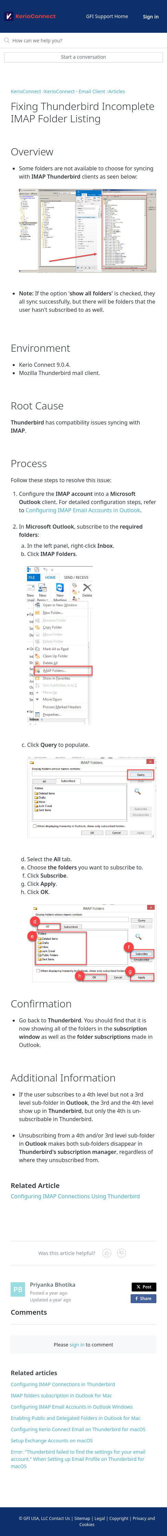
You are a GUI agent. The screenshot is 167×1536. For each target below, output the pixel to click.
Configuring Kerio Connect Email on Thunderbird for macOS (78, 1429)
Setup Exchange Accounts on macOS (52, 1440)
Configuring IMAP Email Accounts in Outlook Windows (72, 1407)
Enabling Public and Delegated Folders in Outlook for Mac (76, 1418)
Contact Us (59, 1518)
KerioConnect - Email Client (74, 91)
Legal (100, 1518)
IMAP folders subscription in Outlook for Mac (61, 1395)
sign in (77, 1344)
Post (144, 1287)
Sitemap (82, 1518)
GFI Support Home (107, 16)
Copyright (118, 1518)
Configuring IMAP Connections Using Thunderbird (75, 1196)
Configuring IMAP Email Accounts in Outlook (83, 510)
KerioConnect (26, 91)
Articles (116, 91)
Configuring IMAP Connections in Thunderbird (63, 1384)
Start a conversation (83, 57)
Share (144, 1299)
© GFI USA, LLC (33, 1518)
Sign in (151, 16)
